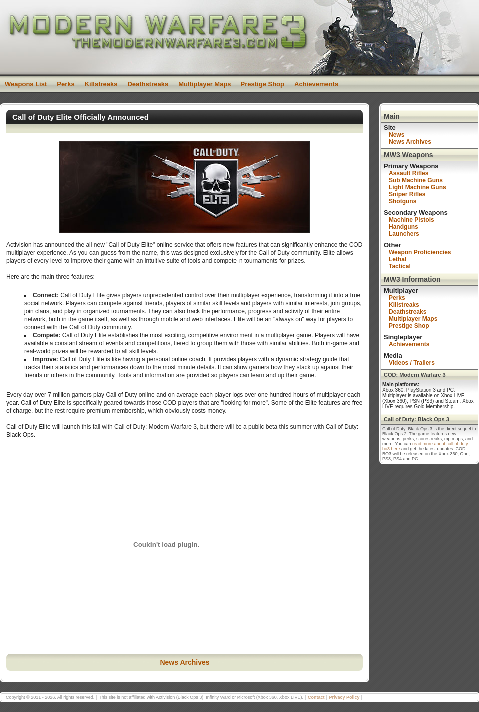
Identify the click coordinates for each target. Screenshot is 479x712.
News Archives (184, 662)
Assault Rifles (408, 173)
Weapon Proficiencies (420, 252)
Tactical (400, 266)
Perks (65, 84)
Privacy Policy (344, 697)
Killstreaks (101, 84)
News (396, 134)
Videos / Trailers (412, 362)
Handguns (403, 226)
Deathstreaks (147, 84)
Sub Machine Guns (416, 180)
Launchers (404, 233)
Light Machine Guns (417, 187)
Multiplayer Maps (204, 84)
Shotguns (402, 201)
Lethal (397, 259)
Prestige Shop (262, 84)
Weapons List (26, 84)
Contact (316, 697)
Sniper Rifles (407, 194)
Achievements (316, 84)
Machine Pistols (411, 219)
